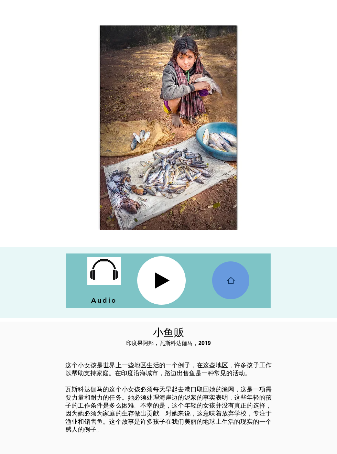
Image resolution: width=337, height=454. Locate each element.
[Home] (230, 280)
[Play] (161, 280)
